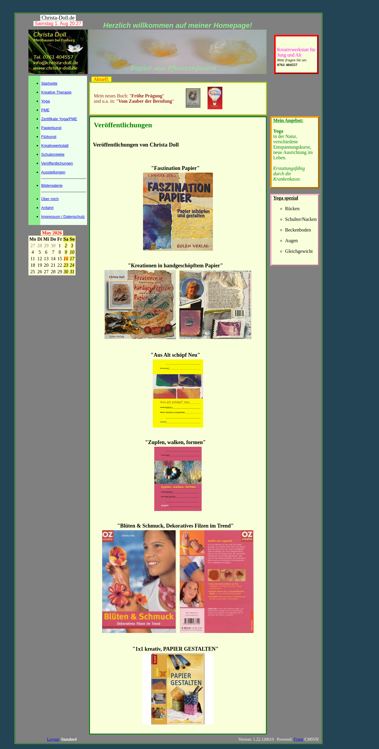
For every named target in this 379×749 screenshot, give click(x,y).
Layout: (53, 739)
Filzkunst (48, 136)
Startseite (49, 83)
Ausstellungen (53, 172)
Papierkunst (51, 128)
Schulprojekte (53, 154)
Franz (298, 739)
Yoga (45, 101)
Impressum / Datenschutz (63, 216)
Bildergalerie (51, 185)
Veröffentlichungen (57, 163)
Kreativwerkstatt (54, 145)
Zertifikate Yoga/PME (59, 119)
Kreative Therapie (56, 92)
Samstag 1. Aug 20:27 (58, 23)
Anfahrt (47, 207)
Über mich (50, 199)
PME (45, 110)
